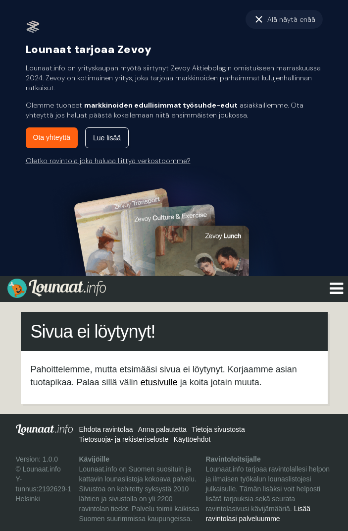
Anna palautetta (162, 429)
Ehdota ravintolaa (106, 429)
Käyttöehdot (192, 439)
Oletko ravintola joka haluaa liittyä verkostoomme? (108, 160)
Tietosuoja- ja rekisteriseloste (123, 439)
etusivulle (159, 382)
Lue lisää (107, 138)
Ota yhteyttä (51, 137)
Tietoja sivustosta (218, 429)
